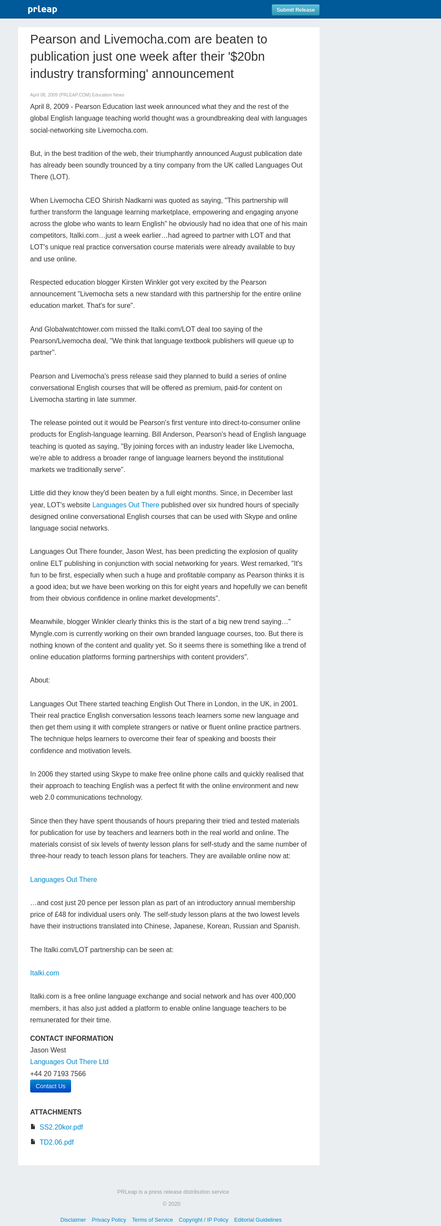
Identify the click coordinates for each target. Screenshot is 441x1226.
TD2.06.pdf (57, 1142)
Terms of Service (152, 1220)
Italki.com (44, 973)
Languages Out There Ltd (69, 1061)
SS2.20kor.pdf (61, 1127)
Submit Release (295, 10)
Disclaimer (73, 1220)
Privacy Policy (109, 1220)
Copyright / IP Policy (203, 1220)
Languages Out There (125, 505)
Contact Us (50, 1086)
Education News (108, 95)
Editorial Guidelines (258, 1220)
